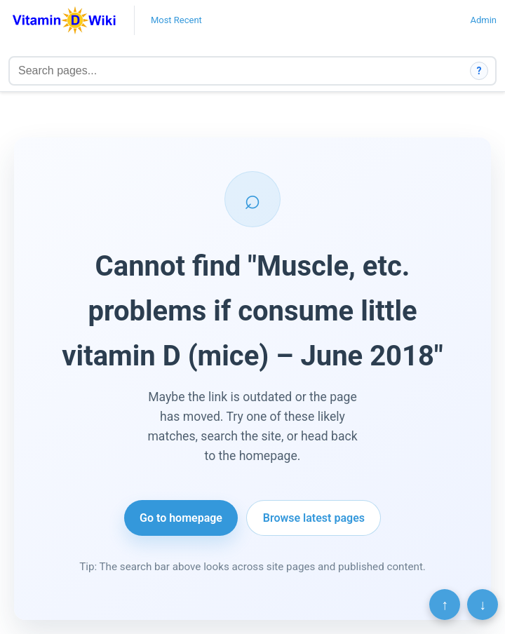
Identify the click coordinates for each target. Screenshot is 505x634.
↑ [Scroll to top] (444, 604)
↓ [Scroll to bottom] (482, 604)
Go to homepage (181, 518)
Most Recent (176, 20)
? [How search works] (479, 70)
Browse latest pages (314, 518)
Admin (483, 20)
